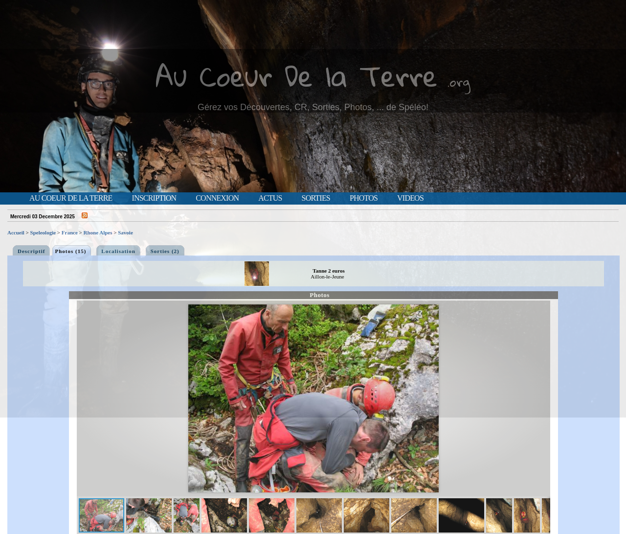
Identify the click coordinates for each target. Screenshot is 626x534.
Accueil (15, 232)
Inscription (154, 198)
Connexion (217, 198)
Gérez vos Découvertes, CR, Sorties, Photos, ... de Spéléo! (313, 107)
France (70, 232)
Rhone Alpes (98, 232)
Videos (410, 198)
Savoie (125, 232)
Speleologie (43, 232)
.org (458, 81)
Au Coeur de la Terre (70, 198)
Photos (364, 198)
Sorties (316, 198)
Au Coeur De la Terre (297, 75)
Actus (270, 198)
